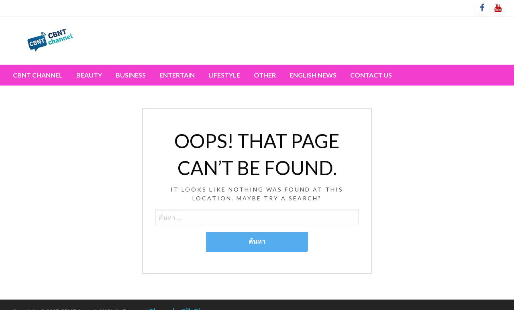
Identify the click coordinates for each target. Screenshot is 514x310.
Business (131, 75)
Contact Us (371, 75)
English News (313, 75)
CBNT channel (38, 75)
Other (265, 75)
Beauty (89, 75)
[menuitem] (37, 75)
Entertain (177, 75)
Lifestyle (224, 75)
